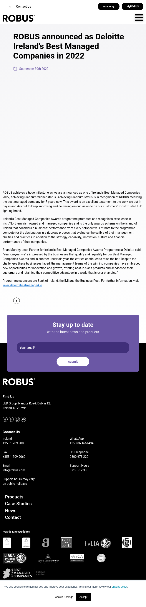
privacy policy (119, 586)
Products (14, 497)
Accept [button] (84, 597)
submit (73, 361)
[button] (7, 7)
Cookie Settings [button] (64, 597)
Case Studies (18, 503)
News (11, 510)
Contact (13, 517)
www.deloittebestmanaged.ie (22, 285)
